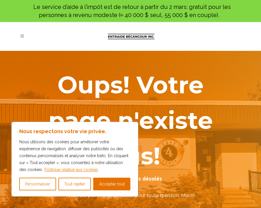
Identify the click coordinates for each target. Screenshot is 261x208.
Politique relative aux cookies (71, 169)
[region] (75, 159)
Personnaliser (37, 184)
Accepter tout (112, 184)
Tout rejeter (74, 184)
